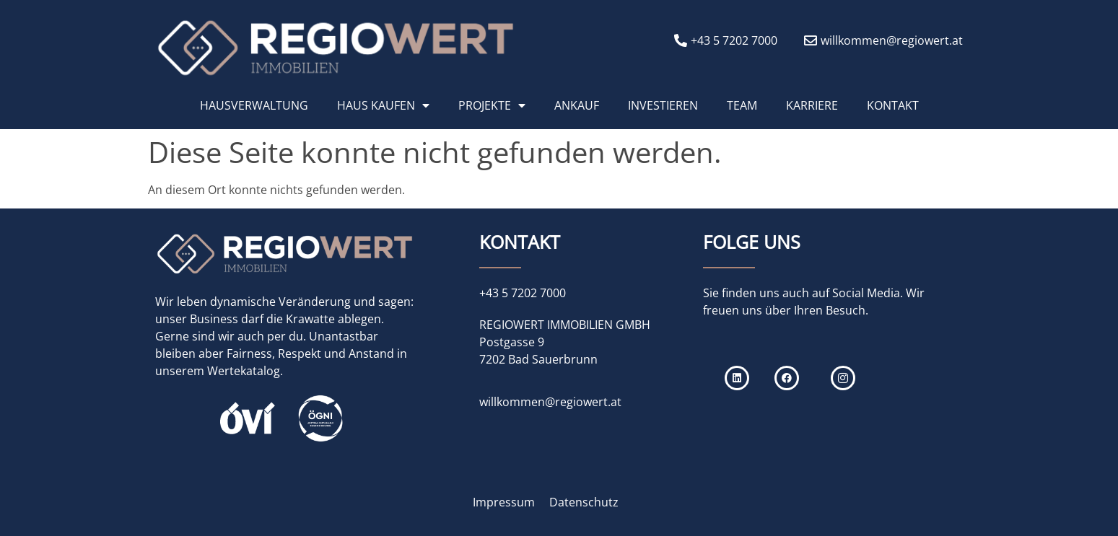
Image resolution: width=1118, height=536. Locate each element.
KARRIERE (812, 105)
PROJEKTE (491, 105)
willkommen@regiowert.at (550, 402)
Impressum (504, 502)
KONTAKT (893, 105)
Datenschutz (584, 502)
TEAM (742, 105)
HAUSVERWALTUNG (254, 105)
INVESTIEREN (663, 105)
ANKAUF (576, 105)
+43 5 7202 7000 (522, 293)
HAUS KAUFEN (383, 105)
